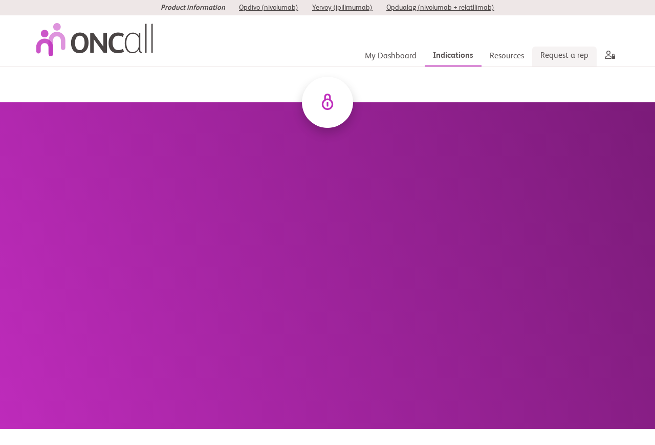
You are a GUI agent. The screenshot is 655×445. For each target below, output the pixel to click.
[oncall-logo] (97, 41)
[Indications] (453, 56)
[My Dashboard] (391, 56)
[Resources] (507, 56)
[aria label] (608, 56)
